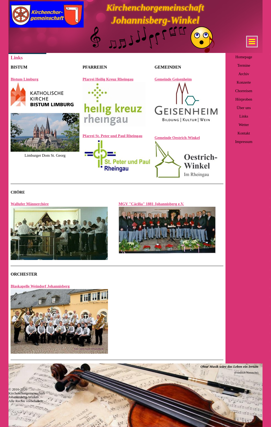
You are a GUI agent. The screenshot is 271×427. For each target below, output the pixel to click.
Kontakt (243, 133)
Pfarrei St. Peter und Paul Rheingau (112, 136)
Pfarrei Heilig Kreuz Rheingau (108, 79)
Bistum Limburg (24, 79)
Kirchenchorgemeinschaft (155, 7)
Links (243, 116)
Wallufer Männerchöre (30, 204)
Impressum (243, 142)
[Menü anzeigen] (252, 41)
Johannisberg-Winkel (155, 20)
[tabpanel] (45, 111)
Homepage (243, 57)
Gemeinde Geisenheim (173, 79)
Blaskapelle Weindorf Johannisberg (40, 286)
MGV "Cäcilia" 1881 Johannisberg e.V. (151, 204)
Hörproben (243, 99)
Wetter (244, 125)
